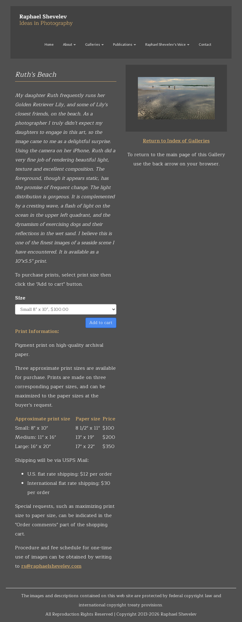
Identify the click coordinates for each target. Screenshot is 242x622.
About (69, 44)
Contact (205, 44)
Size (20, 298)
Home (49, 44)
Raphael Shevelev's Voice (167, 44)
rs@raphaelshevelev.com (51, 566)
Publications (124, 44)
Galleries (94, 44)
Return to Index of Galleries (176, 141)
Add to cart (100, 322)
